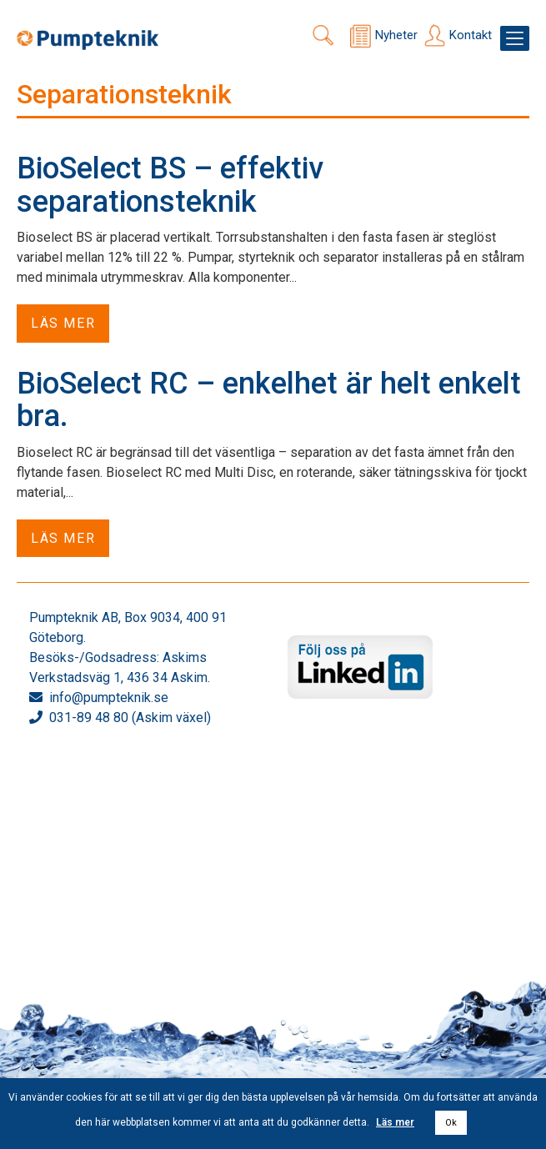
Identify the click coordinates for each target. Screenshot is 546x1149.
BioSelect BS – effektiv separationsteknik (170, 185)
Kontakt (470, 35)
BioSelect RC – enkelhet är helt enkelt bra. (269, 400)
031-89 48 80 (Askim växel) (130, 717)
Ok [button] (451, 1122)
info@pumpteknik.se (108, 697)
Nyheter (396, 35)
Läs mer (63, 323)
